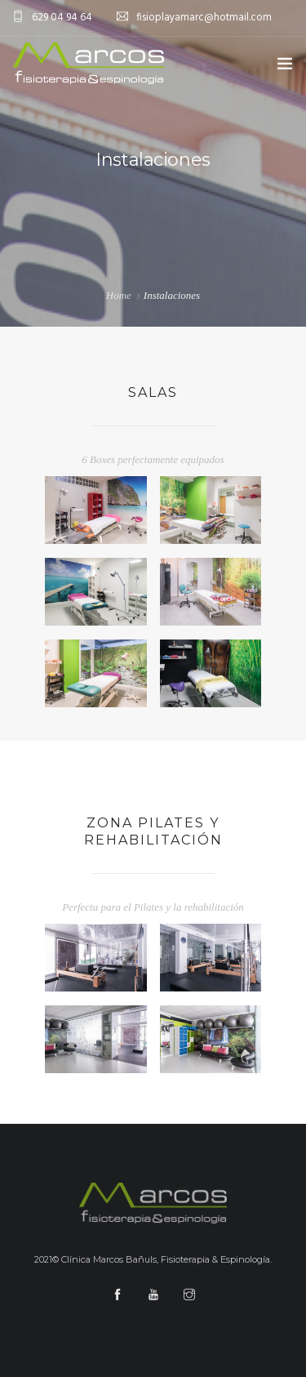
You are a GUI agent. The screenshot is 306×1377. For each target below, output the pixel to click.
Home (118, 295)
